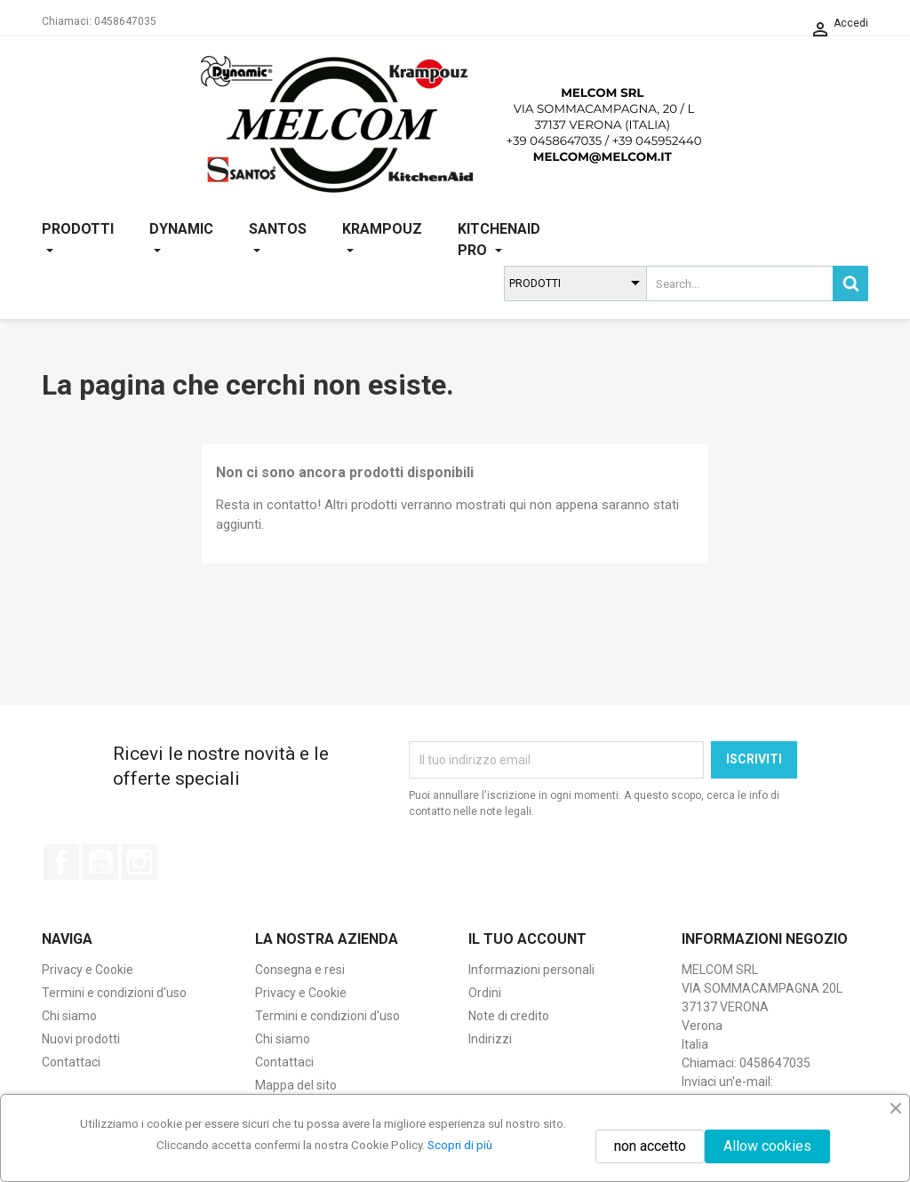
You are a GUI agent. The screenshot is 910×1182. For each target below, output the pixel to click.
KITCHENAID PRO (499, 239)
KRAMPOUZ (382, 239)
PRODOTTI (78, 239)
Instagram (139, 862)
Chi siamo (69, 1016)
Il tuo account (527, 938)
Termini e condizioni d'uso (114, 993)
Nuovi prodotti (81, 1039)
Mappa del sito (296, 1085)
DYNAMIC (181, 239)
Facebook (61, 862)
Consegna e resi (300, 969)
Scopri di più (459, 1145)
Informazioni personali (531, 969)
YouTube (100, 862)
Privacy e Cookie (87, 969)
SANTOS (278, 239)
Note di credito (508, 1016)
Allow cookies (767, 1146)
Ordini (484, 993)
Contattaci (71, 1062)
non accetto (650, 1146)
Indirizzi (490, 1039)
